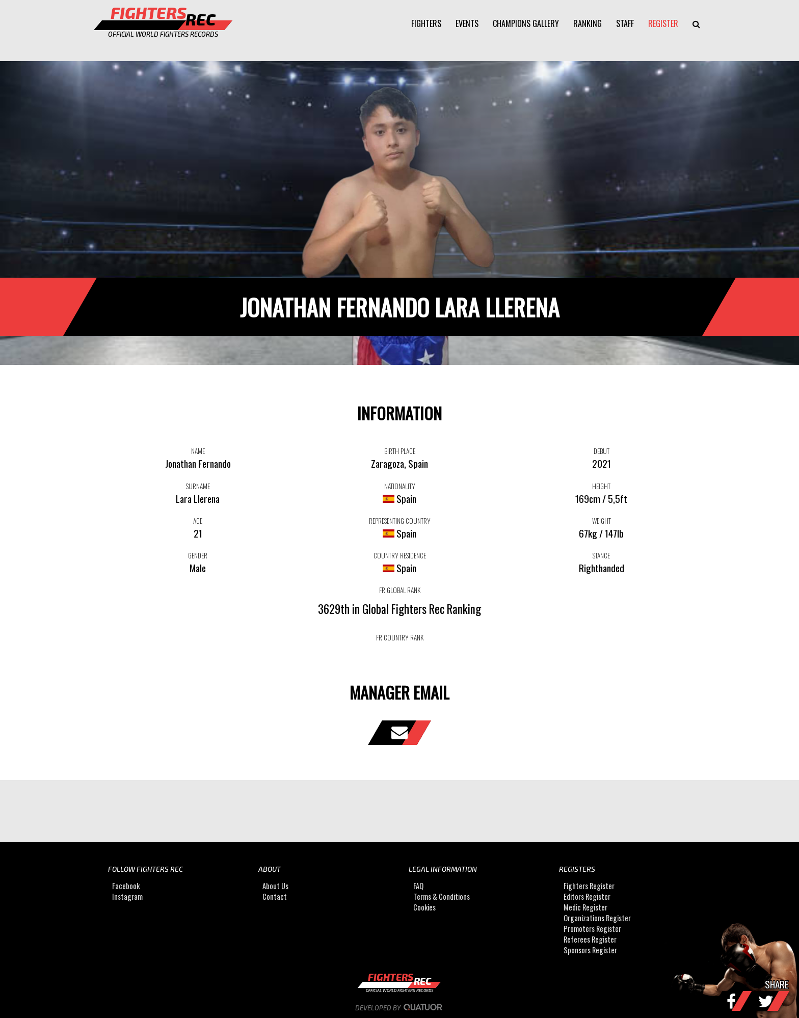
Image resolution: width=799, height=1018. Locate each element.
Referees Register (590, 939)
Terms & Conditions (441, 896)
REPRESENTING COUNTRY (400, 521)
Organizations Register (597, 918)
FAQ (418, 886)
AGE (197, 521)
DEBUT (601, 451)
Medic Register (585, 907)
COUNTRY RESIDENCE (400, 555)
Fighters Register (589, 886)
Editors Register (587, 896)
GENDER (197, 555)
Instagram (127, 896)
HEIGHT (601, 486)
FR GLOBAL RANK (399, 590)
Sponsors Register (590, 950)
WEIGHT (601, 521)
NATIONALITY (399, 486)
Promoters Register (592, 928)
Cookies (424, 907)
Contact (274, 896)
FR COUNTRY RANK (399, 637)
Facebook (126, 886)
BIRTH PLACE (399, 451)
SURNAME (198, 486)
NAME (198, 451)
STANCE (601, 555)
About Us (275, 886)
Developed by (399, 1008)
